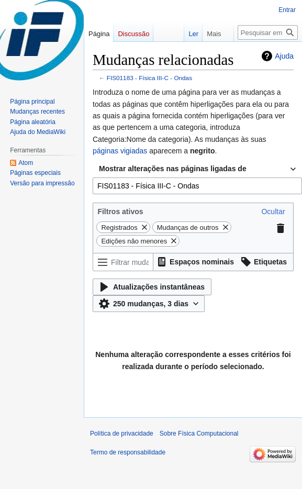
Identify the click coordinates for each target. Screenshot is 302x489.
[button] (273, 211)
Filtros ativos (120, 211)
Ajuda (284, 56)
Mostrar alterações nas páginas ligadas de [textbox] (173, 168)
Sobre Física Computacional (199, 433)
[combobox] (197, 169)
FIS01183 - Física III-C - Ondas (149, 77)
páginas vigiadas (120, 151)
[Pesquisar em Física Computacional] (268, 32)
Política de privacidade (121, 433)
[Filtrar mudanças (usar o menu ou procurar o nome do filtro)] (123, 262)
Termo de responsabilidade (127, 452)
